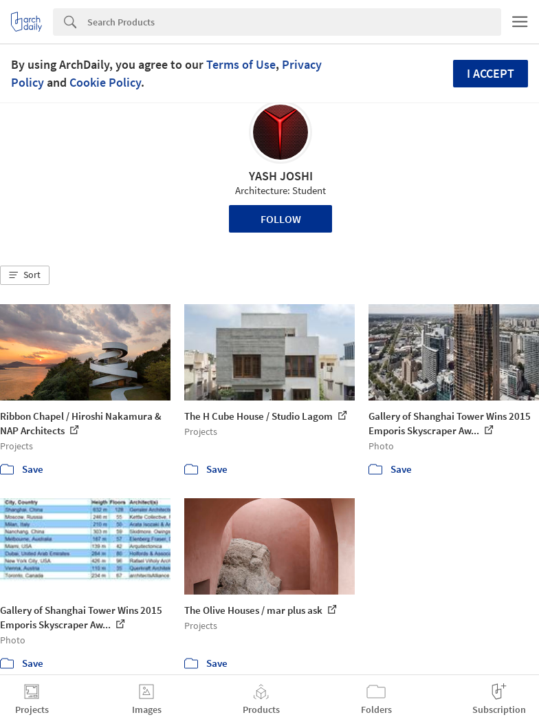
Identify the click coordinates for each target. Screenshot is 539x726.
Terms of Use (241, 64)
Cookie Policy (105, 82)
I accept (490, 73)
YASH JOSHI (281, 176)
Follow (281, 219)
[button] (25, 275)
